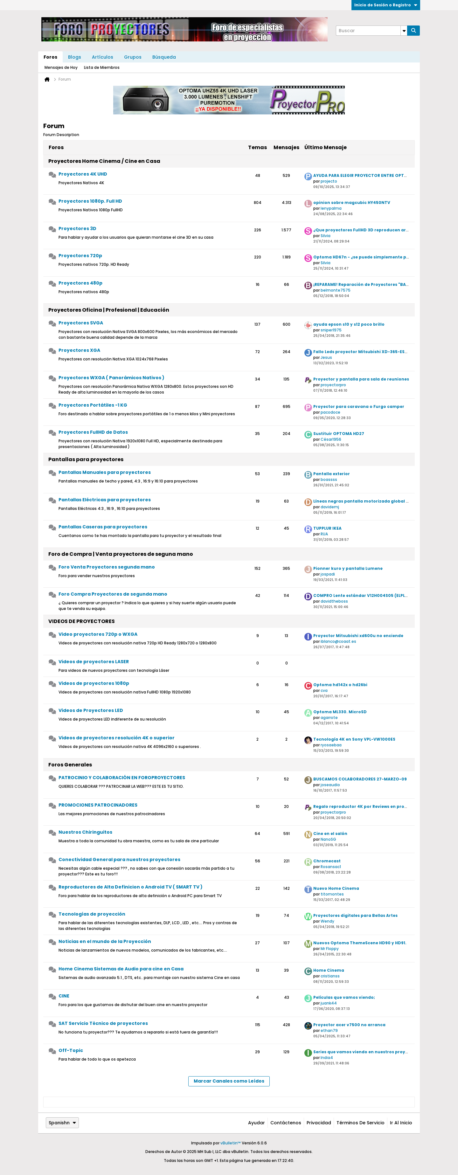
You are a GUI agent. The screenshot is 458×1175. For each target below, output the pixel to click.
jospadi (328, 574)
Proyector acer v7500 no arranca (349, 1024)
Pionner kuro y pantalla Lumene (348, 568)
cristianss (330, 976)
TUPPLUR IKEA (327, 528)
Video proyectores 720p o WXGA (98, 634)
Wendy (327, 921)
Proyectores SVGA (81, 323)
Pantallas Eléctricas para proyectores (105, 500)
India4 (327, 1057)
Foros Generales (70, 764)
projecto (329, 181)
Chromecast (327, 861)
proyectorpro (333, 385)
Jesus (326, 357)
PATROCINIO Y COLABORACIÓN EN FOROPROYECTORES (122, 777)
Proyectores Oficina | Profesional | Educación (108, 310)
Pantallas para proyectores (85, 459)
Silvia (325, 235)
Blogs (74, 57)
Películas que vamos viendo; (344, 997)
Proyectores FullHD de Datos (93, 432)
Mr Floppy (330, 948)
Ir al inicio (401, 1123)
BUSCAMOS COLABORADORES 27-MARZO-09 (360, 779)
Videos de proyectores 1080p (94, 683)
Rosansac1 (331, 866)
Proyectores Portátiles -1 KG (93, 405)
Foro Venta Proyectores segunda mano (107, 567)
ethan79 (329, 1030)
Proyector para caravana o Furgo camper (358, 406)
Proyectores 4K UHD (83, 174)
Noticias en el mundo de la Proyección (105, 941)
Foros (50, 57)
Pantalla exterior (331, 473)
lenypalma (331, 208)
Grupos (133, 57)
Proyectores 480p (80, 283)
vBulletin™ (230, 1143)
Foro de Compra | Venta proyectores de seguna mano (120, 554)
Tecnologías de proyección (92, 914)
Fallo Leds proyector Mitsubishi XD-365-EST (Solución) (372, 351)
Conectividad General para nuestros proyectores (119, 859)
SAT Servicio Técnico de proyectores (103, 1023)
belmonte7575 (335, 290)
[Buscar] (371, 30)
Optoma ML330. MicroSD (340, 711)
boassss (329, 479)
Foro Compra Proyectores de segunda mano (113, 594)
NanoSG (328, 839)
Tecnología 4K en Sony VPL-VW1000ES (354, 739)
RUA (324, 534)
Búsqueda (164, 57)
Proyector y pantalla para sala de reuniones (361, 379)
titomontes (332, 894)
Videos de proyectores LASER (94, 661)
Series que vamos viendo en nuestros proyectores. (368, 1052)
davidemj (330, 507)
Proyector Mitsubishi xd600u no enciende (358, 635)
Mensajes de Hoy (61, 67)
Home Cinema (328, 970)
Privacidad (319, 1123)
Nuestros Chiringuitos (85, 832)
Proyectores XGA (79, 350)
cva (324, 690)
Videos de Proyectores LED (91, 710)
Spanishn (62, 1123)
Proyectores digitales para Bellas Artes (355, 915)
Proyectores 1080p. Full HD (90, 201)
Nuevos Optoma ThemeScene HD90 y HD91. (359, 943)
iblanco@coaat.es (338, 641)
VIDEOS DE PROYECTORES (81, 621)
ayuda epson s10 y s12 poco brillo (349, 324)
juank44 (329, 1003)
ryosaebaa (331, 745)
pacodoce (330, 412)
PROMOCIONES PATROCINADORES (98, 805)
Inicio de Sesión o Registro (385, 5)
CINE (64, 996)
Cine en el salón (330, 833)
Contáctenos (285, 1123)
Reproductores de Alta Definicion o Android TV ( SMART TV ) (131, 887)
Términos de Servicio (361, 1123)
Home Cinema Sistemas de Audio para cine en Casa (121, 969)
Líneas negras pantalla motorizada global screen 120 (370, 501)
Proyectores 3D (77, 228)
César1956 (331, 439)
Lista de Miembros (102, 67)
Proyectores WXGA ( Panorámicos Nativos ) (111, 377)
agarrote (329, 717)
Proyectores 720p (80, 255)
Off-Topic (71, 1050)
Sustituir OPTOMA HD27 (338, 433)
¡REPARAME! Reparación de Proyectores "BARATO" (366, 284)
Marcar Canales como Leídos (229, 1081)
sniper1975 (331, 330)
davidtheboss (334, 601)
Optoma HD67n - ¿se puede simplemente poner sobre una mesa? (384, 257)
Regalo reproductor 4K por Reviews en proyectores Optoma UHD (383, 806)
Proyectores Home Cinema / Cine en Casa (104, 161)
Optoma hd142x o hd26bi (340, 684)
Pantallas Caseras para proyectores (103, 527)
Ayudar (256, 1123)
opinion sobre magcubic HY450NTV (351, 202)
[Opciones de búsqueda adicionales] (403, 30)
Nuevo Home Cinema (336, 888)
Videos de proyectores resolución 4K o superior (117, 738)
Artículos (102, 57)
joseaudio (330, 784)
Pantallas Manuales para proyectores (105, 472)
